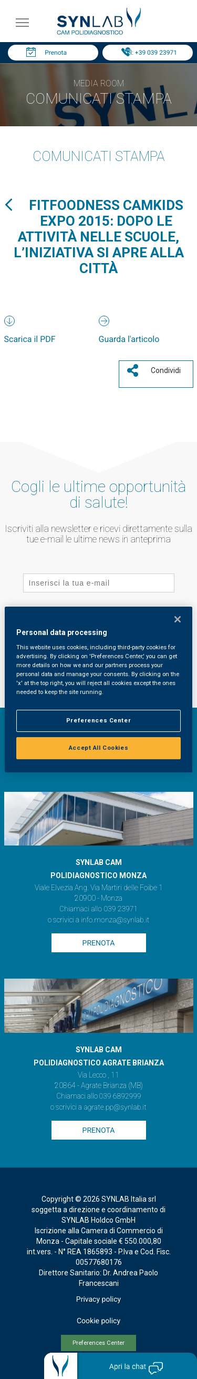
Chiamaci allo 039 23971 (98, 909)
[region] (98, 690)
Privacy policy (98, 1299)
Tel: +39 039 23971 (150, 52)
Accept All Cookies (98, 747)
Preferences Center (98, 1343)
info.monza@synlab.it (115, 920)
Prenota (56, 52)
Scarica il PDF (30, 339)
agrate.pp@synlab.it (115, 1107)
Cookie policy (98, 1321)
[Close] (177, 619)
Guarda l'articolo (129, 339)
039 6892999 (120, 1096)
